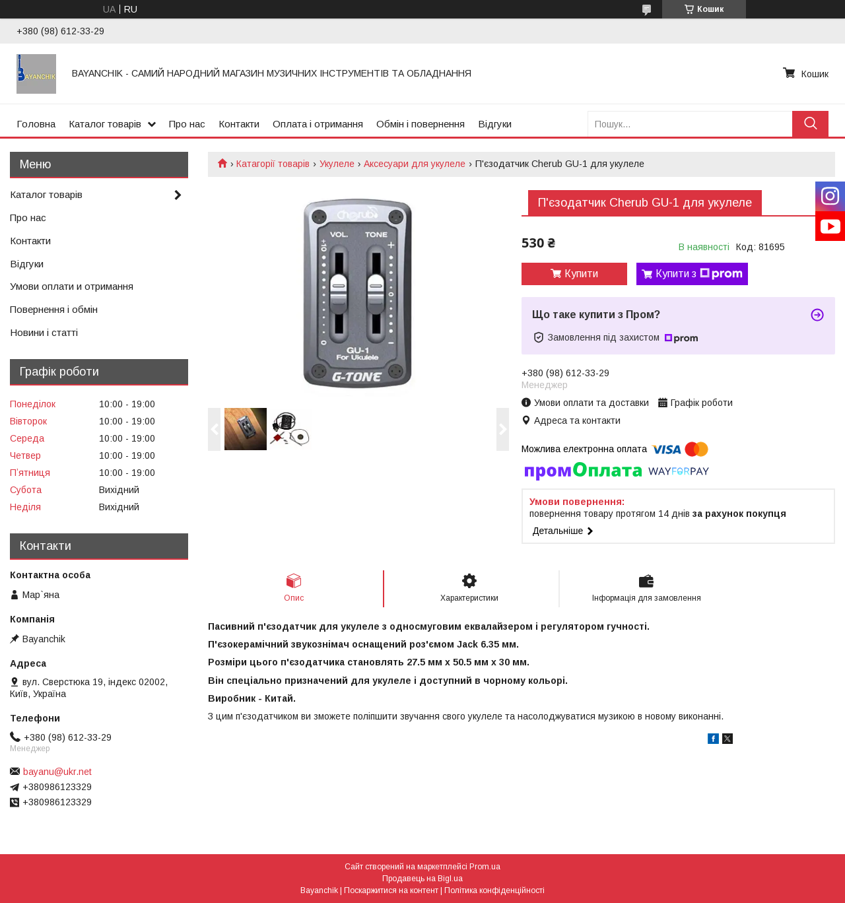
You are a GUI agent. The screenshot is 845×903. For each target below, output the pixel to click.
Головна (36, 123)
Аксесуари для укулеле (414, 163)
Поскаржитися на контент (391, 890)
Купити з (699, 274)
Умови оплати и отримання (71, 286)
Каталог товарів (105, 123)
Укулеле (337, 163)
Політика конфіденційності (494, 890)
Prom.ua (484, 866)
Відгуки (495, 123)
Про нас (187, 123)
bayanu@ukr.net (57, 771)
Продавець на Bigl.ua (422, 878)
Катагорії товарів (273, 163)
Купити (581, 273)
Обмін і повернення (420, 123)
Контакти (239, 123)
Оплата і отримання (318, 123)
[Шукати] (810, 124)
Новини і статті (44, 332)
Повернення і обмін (54, 309)
